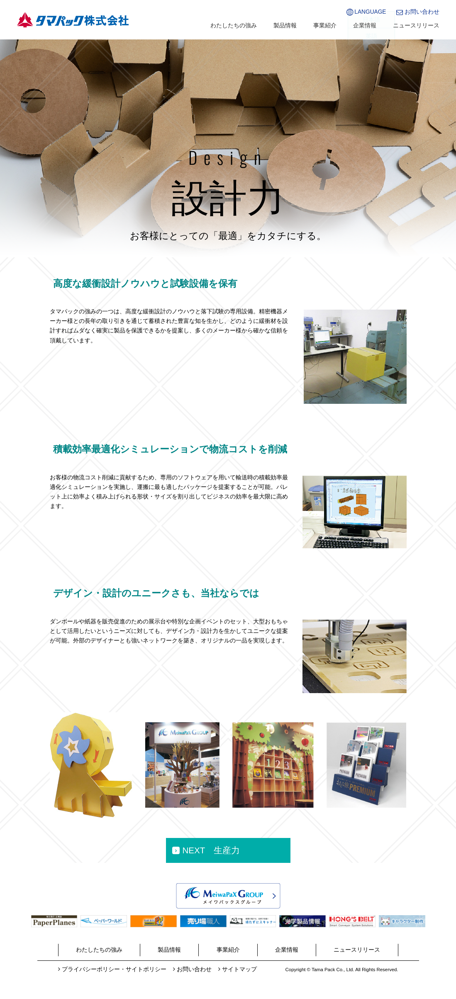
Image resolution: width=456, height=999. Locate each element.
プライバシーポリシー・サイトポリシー (114, 969)
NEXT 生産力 (211, 850)
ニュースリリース (416, 25)
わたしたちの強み (233, 25)
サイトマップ (239, 969)
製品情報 (285, 25)
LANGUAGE (370, 12)
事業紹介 (325, 25)
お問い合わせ (422, 12)
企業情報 (364, 25)
